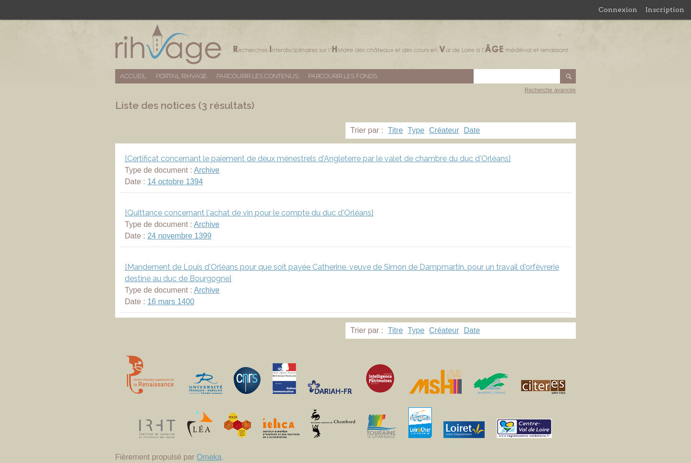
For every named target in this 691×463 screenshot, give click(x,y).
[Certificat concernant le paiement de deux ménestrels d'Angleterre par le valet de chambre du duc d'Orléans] (318, 158)
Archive (206, 170)
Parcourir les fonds (342, 76)
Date (472, 130)
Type (416, 130)
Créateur (444, 130)
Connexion (617, 9)
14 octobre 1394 (175, 182)
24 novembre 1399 (179, 236)
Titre (395, 130)
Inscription (664, 9)
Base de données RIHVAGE (345, 44)
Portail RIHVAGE (181, 76)
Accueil (133, 76)
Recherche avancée (550, 90)
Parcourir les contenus (257, 76)
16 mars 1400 (170, 301)
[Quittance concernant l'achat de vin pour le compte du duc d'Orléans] (249, 212)
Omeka (209, 457)
